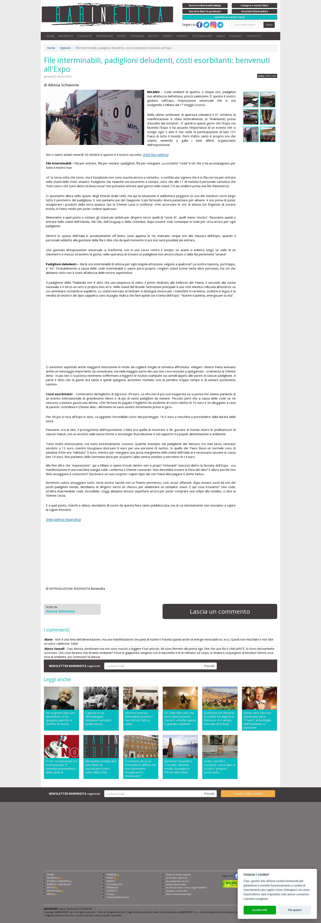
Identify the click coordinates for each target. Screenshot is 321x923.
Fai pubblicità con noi (177, 881)
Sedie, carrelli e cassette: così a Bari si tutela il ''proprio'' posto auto (219, 766)
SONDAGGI (112, 887)
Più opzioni (294, 910)
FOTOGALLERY (202, 36)
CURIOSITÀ (84, 36)
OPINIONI (137, 36)
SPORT (122, 36)
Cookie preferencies (117, 897)
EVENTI (168, 36)
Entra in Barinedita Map (178, 894)
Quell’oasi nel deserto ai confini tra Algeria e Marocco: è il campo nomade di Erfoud (219, 718)
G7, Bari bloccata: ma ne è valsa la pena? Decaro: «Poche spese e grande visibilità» (180, 718)
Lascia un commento (220, 611)
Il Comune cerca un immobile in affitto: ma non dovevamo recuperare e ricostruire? (140, 768)
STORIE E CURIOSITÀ (58, 881)
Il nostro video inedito (248, 794)
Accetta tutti (259, 910)
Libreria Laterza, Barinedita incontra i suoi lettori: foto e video (139, 718)
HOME (50, 36)
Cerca (269, 24)
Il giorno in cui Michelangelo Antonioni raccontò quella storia (98, 718)
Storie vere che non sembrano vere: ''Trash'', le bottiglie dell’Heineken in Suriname (257, 720)
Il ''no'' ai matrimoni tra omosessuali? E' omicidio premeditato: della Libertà (61, 766)
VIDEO (220, 36)
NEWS (50, 894)
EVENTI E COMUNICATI (59, 884)
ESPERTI (182, 36)
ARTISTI (153, 36)
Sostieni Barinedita (176, 884)
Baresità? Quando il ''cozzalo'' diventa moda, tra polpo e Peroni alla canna (178, 766)
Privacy (110, 894)
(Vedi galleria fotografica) (63, 519)
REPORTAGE (104, 36)
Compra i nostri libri (177, 890)
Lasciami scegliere (256, 899)
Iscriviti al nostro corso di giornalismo (186, 887)
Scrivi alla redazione (177, 877)
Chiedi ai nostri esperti (178, 874)
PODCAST (236, 36)
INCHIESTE (66, 36)
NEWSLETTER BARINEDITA (74, 666)
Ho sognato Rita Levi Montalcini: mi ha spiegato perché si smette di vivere (60, 718)
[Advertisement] (141, 332)
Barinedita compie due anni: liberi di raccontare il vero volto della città (101, 766)
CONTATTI (254, 36)
